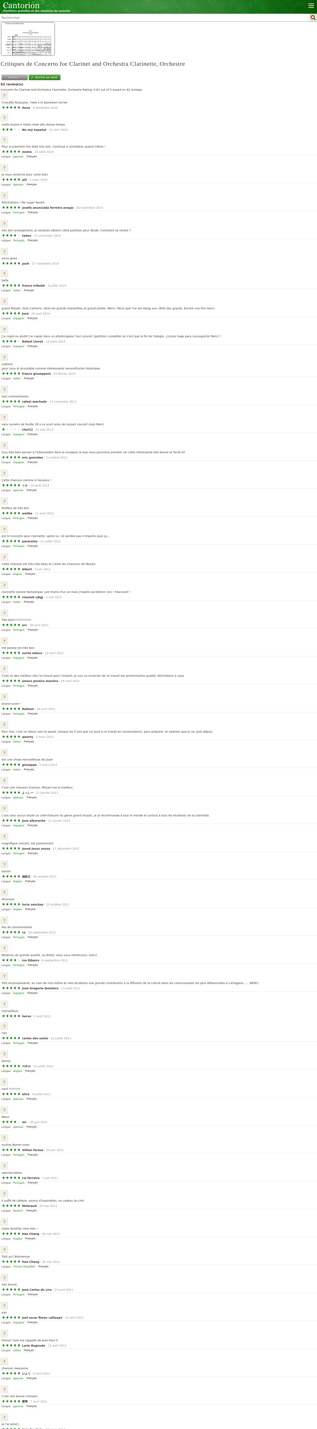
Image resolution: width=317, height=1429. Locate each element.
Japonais (18, 156)
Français (32, 156)
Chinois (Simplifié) (24, 1266)
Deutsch (18, 1210)
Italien (17, 290)
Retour (11, 77)
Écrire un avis (44, 77)
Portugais (18, 212)
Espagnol (18, 318)
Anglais (17, 574)
